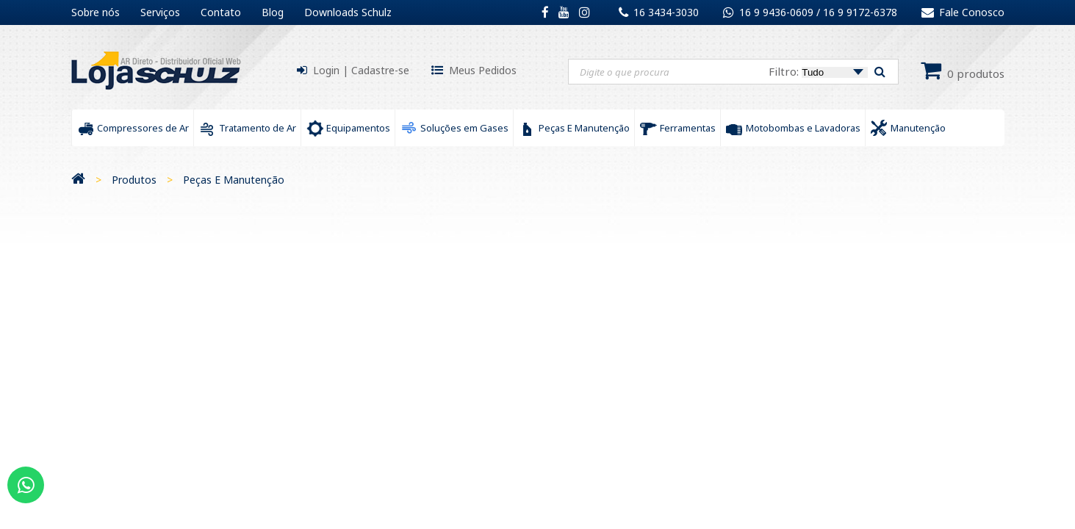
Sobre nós (95, 12)
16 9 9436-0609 (777, 12)
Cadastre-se (380, 70)
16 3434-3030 (666, 12)
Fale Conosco (962, 12)
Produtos (134, 180)
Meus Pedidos (483, 70)
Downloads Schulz (348, 12)
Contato (221, 12)
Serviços (160, 12)
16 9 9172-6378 (860, 12)
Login (326, 70)
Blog (273, 12)
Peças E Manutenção (233, 180)
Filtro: (818, 71)
